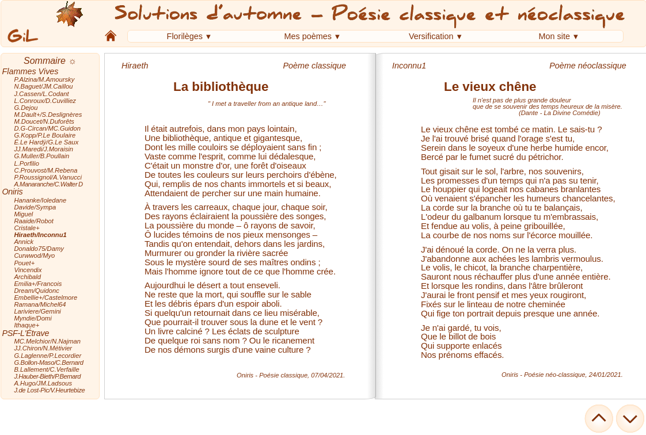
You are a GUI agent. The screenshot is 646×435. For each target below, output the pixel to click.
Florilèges (185, 36)
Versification (431, 36)
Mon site (554, 36)
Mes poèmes (308, 36)
